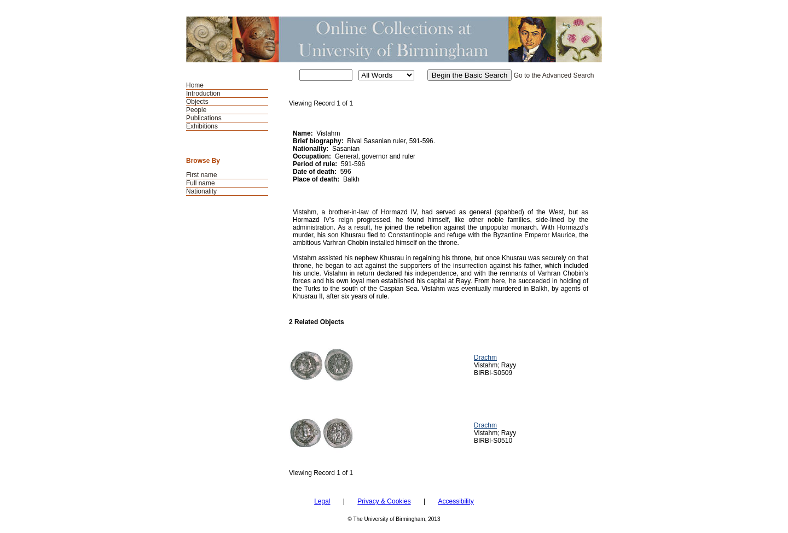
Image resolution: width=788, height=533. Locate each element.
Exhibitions (202, 126)
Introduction (203, 93)
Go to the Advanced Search (554, 75)
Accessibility (455, 501)
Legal (322, 501)
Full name (200, 183)
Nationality (201, 191)
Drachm (485, 357)
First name (201, 175)
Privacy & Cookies (383, 501)
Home (195, 85)
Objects (197, 102)
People (196, 110)
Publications (204, 118)
